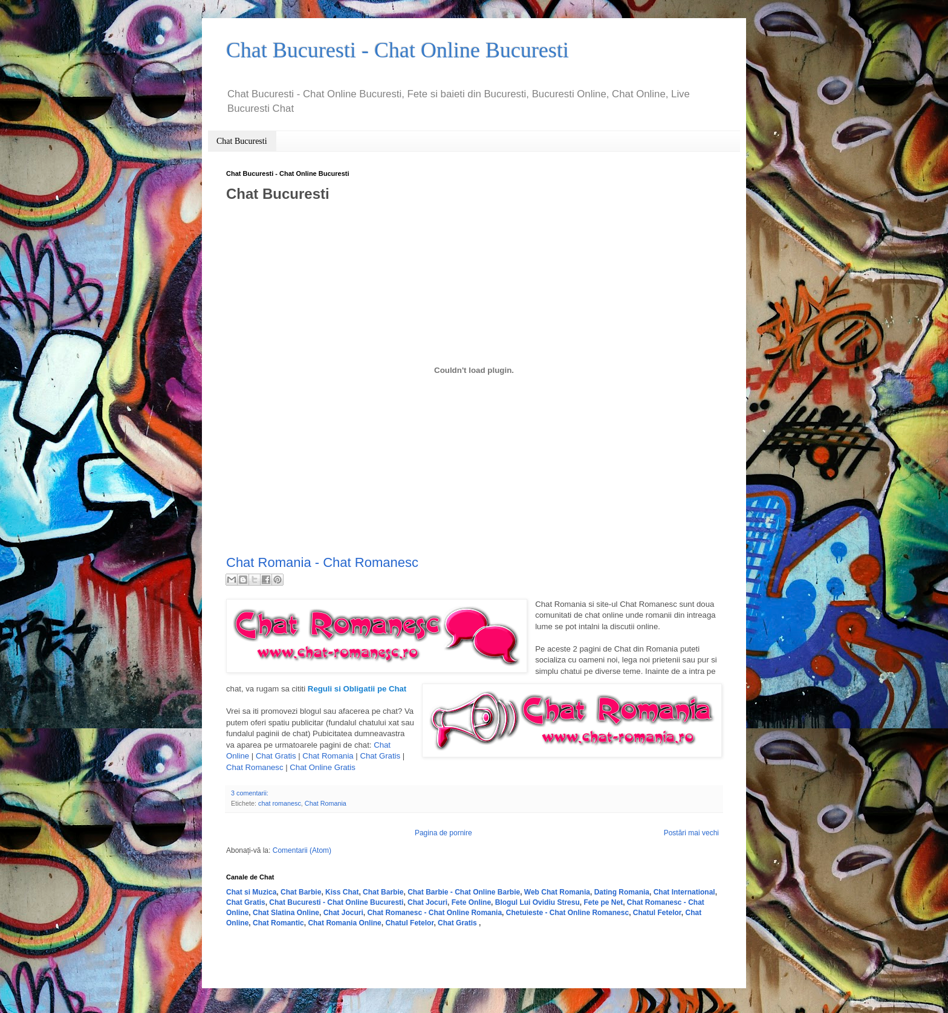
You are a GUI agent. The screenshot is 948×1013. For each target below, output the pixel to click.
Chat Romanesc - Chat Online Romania (434, 912)
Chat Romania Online (344, 923)
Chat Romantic (278, 923)
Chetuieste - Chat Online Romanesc (567, 912)
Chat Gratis (276, 755)
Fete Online (471, 902)
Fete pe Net (603, 902)
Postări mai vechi (691, 833)
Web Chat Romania (557, 892)
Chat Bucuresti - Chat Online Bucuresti (336, 902)
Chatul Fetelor (657, 912)
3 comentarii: (249, 793)
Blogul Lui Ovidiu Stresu (537, 902)
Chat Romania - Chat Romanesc (322, 562)
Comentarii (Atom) (302, 850)
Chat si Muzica (251, 892)
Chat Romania (327, 755)
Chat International (684, 892)
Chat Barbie (301, 892)
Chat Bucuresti (241, 141)
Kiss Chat (342, 892)
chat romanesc (279, 803)
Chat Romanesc (255, 767)
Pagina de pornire (443, 833)
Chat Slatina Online (286, 912)
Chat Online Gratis (322, 767)
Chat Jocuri (427, 902)
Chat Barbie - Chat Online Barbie (463, 892)
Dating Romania (621, 892)
